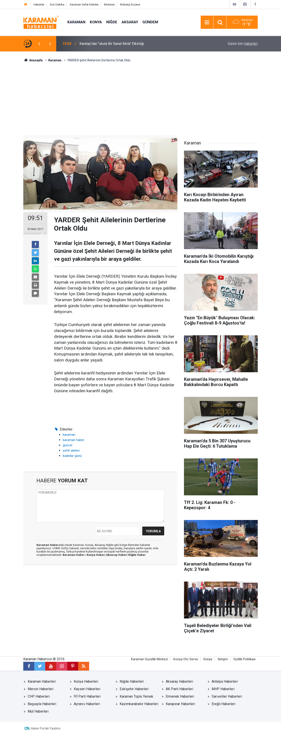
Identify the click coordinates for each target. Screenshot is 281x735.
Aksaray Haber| (117, 554)
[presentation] (39, 43)
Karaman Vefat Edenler (84, 4)
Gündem (150, 22)
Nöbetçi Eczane (130, 4)
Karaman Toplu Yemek (136, 696)
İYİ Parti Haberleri (87, 696)
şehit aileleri (71, 450)
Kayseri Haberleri (87, 689)
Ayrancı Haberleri (87, 704)
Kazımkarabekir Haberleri (139, 704)
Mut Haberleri (38, 711)
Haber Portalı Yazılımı (45, 728)
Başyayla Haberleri (42, 704)
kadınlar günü (72, 456)
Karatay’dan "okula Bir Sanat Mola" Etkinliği (111, 44)
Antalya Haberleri (225, 681)
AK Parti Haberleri (179, 689)
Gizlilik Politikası (244, 659)
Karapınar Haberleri (180, 704)
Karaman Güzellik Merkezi (149, 659)
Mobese (109, 4)
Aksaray (130, 22)
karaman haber (73, 440)
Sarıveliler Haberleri (227, 696)
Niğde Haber (137, 554)
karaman (69, 435)
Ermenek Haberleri (180, 696)
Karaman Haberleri (42, 681)
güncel (67, 445)
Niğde (111, 22)
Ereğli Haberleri (223, 704)
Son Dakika (57, 4)
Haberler (39, 4)
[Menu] (207, 22)
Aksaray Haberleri (179, 681)
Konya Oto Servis (185, 659)
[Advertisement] (140, 95)
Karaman (76, 22)
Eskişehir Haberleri (134, 689)
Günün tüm (243, 44)
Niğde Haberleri (132, 681)
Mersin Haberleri (40, 689)
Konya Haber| (96, 554)
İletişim (223, 659)
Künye (208, 659)
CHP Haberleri (39, 696)
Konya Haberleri (86, 681)
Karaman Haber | (75, 554)
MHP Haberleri (223, 689)
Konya (96, 22)
